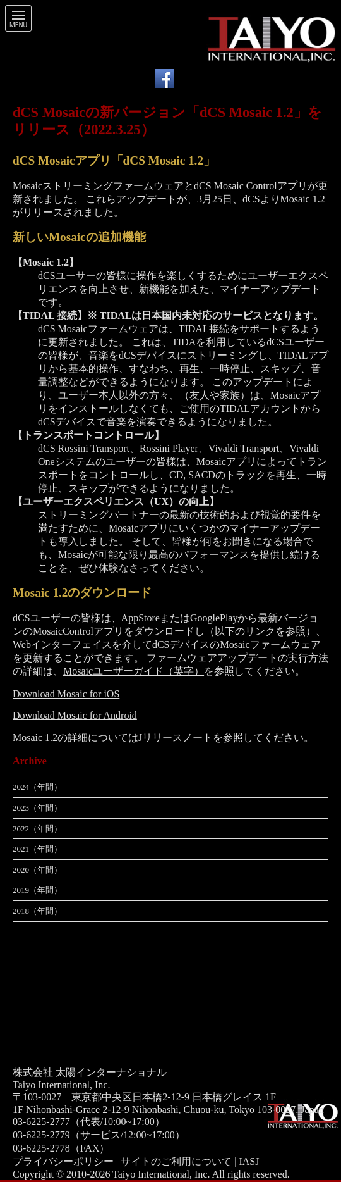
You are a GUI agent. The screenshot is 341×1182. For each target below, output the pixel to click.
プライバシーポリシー (63, 1161)
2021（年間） (37, 849)
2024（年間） (37, 787)
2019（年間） (37, 890)
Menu (18, 25)
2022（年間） (37, 828)
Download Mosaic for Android (75, 715)
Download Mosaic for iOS (66, 693)
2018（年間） (37, 911)
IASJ (249, 1161)
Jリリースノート (175, 737)
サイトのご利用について (176, 1161)
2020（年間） (37, 869)
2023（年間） (37, 807)
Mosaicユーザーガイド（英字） (133, 671)
